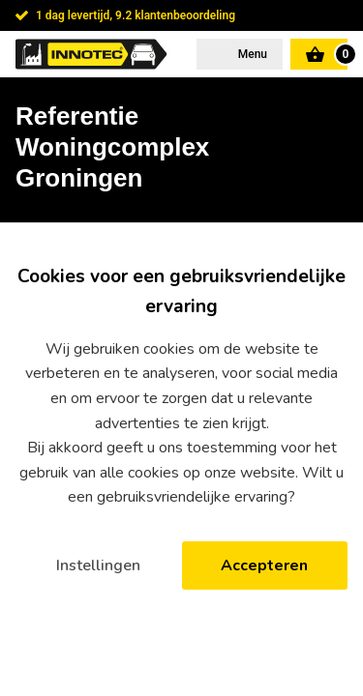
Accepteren (264, 565)
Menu (251, 54)
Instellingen (98, 565)
